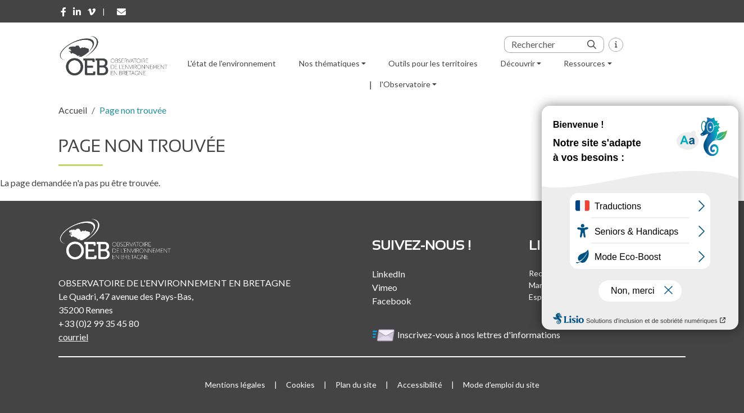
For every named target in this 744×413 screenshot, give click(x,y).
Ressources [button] (584, 63)
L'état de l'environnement (232, 63)
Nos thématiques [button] (329, 63)
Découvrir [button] (518, 63)
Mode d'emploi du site (501, 384)
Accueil (72, 110)
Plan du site (355, 384)
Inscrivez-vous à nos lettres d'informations (467, 334)
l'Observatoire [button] (405, 84)
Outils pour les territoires (433, 63)
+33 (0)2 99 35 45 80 (98, 323)
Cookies (300, 384)
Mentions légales (235, 384)
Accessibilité (419, 384)
